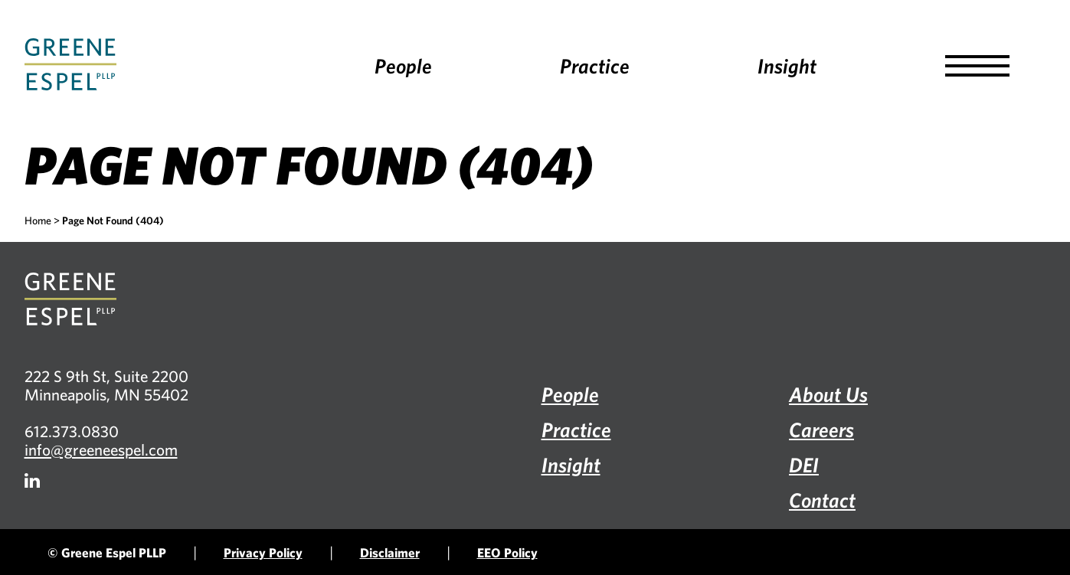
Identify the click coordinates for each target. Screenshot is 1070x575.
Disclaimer (390, 552)
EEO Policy (507, 552)
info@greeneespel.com (101, 449)
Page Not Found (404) (113, 220)
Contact (822, 499)
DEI (804, 464)
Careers (821, 429)
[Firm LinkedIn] (32, 480)
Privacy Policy (263, 552)
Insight (787, 65)
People (403, 65)
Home (38, 220)
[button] (977, 66)
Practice (595, 65)
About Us (828, 394)
